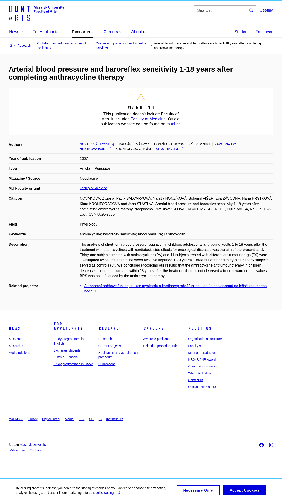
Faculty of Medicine (148, 119)
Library (33, 419)
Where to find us (199, 373)
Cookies (35, 450)
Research (110, 328)
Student (241, 31)
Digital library (51, 419)
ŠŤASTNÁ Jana (169, 148)
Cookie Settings (106, 495)
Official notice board (202, 387)
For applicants (68, 326)
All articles (16, 346)
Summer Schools (65, 357)
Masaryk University (33, 444)
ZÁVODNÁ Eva (226, 144)
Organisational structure (205, 339)
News (14, 328)
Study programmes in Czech (73, 364)
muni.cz (173, 124)
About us (200, 328)
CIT (91, 419)
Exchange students (66, 350)
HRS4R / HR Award (202, 359)
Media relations (19, 352)
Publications (107, 364)
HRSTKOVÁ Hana (95, 148)
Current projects (109, 346)
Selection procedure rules (161, 346)
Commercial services (202, 366)
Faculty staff (196, 346)
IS (100, 419)
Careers (153, 328)
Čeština (266, 10)
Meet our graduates (201, 352)
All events (15, 339)
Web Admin (17, 450)
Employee (264, 31)
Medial (69, 419)
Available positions (156, 339)
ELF (82, 419)
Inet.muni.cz (114, 419)
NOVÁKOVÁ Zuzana (97, 144)
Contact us (195, 380)
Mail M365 (16, 419)
